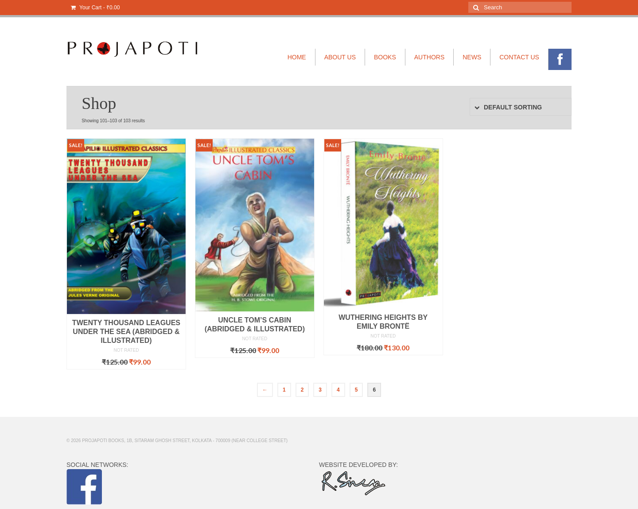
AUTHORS (429, 57)
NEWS (472, 57)
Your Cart (95, 7)
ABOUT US (340, 57)
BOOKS (385, 57)
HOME (297, 57)
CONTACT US (519, 57)
